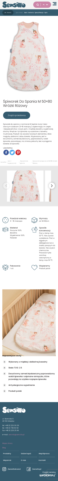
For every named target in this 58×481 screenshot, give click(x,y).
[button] (52, 186)
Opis (45, 13)
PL (44, 5)
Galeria (31, 13)
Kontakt (42, 460)
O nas (23, 460)
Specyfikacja (39, 13)
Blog (4, 448)
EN (47, 5)
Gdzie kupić (26, 453)
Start (25, 13)
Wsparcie (7, 460)
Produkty (7, 453)
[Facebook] (6, 152)
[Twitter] (12, 152)
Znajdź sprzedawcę (17, 115)
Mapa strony (7, 443)
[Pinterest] (18, 152)
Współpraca (44, 453)
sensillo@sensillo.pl (16, 434)
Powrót (9, 13)
